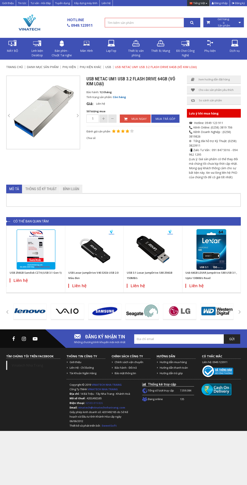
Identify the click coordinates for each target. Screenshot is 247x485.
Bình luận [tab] (71, 189)
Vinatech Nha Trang (27, 365)
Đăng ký (238, 3)
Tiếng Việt (198, 3)
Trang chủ (14, 67)
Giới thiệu (8, 3)
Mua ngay (135, 119)
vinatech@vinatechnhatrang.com (101, 407)
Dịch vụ (235, 46)
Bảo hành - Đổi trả (126, 367)
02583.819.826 (94, 403)
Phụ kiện (210, 46)
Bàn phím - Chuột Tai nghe (62, 48)
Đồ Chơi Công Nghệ (185, 48)
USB (108, 67)
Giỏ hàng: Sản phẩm (223, 22)
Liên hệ (106, 3)
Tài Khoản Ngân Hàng (83, 373)
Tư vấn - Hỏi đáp (41, 3)
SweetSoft (109, 425)
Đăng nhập (220, 3)
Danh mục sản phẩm (42, 67)
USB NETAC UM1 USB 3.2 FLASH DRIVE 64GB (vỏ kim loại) (156, 67)
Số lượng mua (95, 111)
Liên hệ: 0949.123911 (214, 362)
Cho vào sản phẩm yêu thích (212, 90)
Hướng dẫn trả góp (171, 373)
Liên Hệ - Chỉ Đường (82, 367)
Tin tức (22, 3)
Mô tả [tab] (14, 189)
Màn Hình (86, 46)
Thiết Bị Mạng (160, 46)
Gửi (232, 339)
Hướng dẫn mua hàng (173, 362)
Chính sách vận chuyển (129, 362)
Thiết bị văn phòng (136, 48)
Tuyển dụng (62, 3)
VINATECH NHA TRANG (107, 385)
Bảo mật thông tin (125, 373)
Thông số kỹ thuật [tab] (41, 189)
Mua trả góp (165, 119)
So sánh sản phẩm (206, 100)
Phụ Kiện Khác (90, 67)
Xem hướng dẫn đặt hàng (210, 79)
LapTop (111, 46)
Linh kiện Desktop (37, 48)
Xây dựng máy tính (85, 3)
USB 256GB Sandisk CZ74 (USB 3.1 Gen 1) (36, 272)
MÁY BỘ (12, 46)
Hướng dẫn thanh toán (174, 367)
